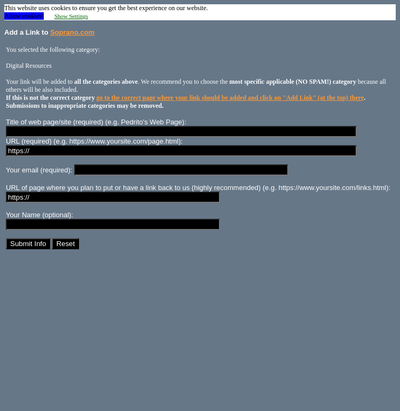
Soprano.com (72, 32)
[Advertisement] (200, 332)
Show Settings (71, 16)
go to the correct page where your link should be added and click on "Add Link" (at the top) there (230, 97)
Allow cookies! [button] (24, 16)
